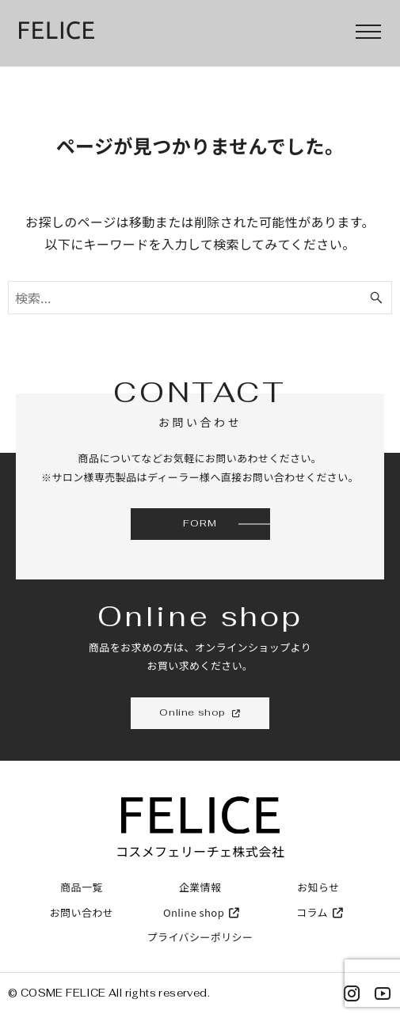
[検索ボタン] (376, 297)
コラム (318, 912)
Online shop (200, 912)
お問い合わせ (81, 912)
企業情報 (200, 887)
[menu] (368, 31)
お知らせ (318, 887)
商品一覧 (81, 887)
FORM (200, 523)
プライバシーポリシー (200, 936)
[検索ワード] (200, 297)
